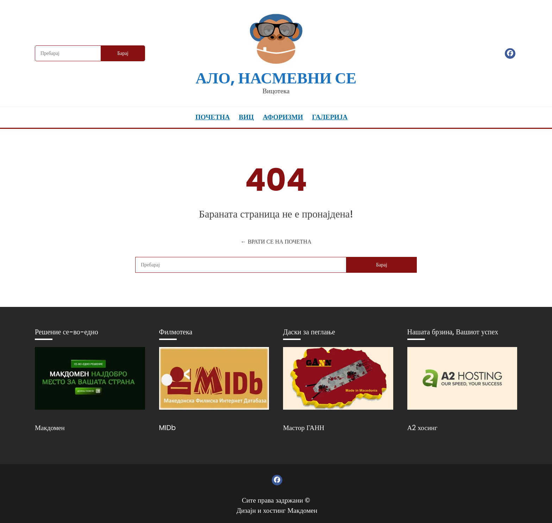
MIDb (167, 428)
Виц (246, 117)
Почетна (212, 117)
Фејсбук (510, 53)
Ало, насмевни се (275, 78)
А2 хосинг (422, 428)
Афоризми (283, 117)
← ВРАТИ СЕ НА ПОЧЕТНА (276, 242)
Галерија (329, 117)
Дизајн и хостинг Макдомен (277, 510)
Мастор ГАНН (303, 428)
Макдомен (50, 428)
